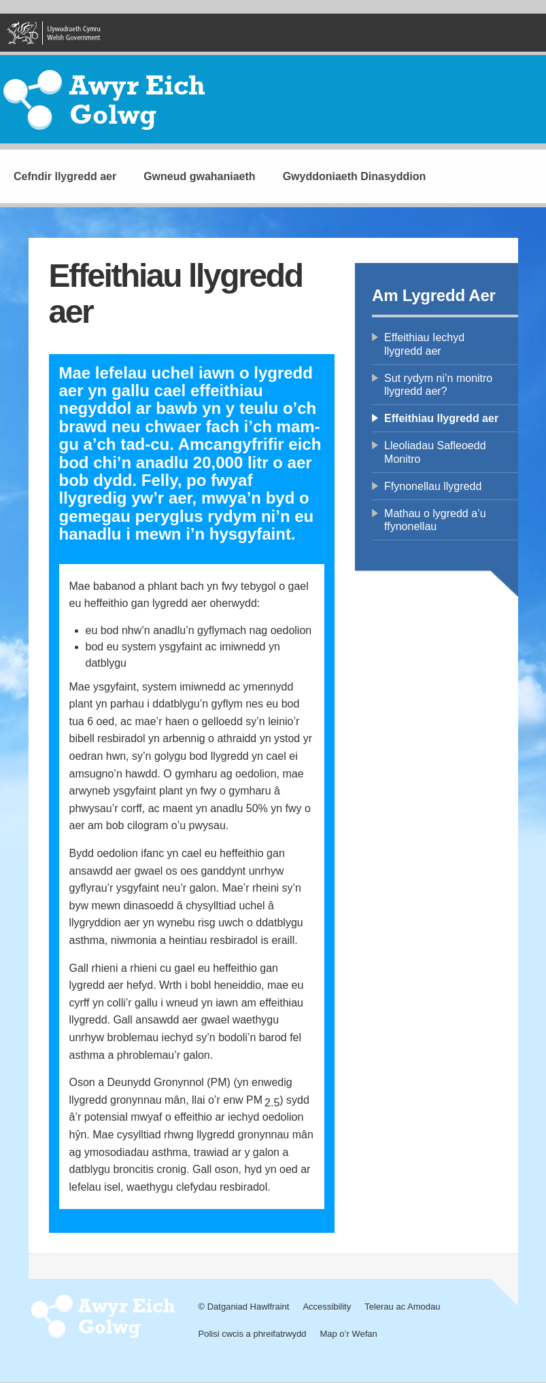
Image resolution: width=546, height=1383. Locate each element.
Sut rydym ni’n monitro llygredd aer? (438, 384)
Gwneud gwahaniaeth (199, 176)
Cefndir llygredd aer (65, 176)
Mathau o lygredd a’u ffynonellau (434, 520)
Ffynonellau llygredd (432, 486)
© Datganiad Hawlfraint (244, 1306)
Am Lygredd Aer (434, 295)
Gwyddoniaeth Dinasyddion (354, 176)
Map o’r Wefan (348, 1334)
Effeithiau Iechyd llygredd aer (424, 344)
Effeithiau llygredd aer (441, 418)
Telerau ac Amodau (402, 1306)
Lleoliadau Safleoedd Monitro (434, 452)
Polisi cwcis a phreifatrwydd (253, 1334)
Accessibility (327, 1306)
